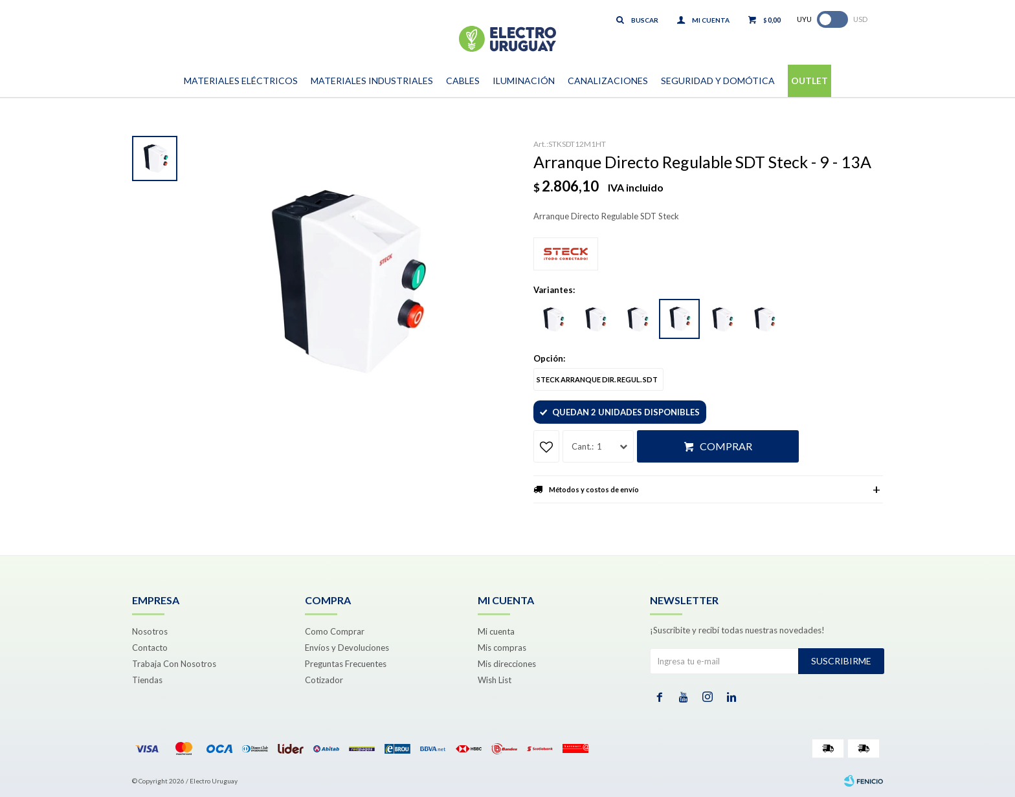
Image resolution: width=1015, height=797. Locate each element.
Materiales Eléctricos (241, 80)
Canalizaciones (608, 80)
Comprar (726, 446)
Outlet (809, 80)
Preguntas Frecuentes (345, 664)
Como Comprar (334, 631)
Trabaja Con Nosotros (174, 664)
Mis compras (502, 647)
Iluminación (524, 80)
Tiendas (147, 680)
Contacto (150, 647)
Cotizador (324, 680)
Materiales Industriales (372, 80)
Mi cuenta (496, 631)
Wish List (494, 680)
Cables (463, 80)
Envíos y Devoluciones (347, 647)
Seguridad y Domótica (718, 80)
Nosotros (150, 631)
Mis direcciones (507, 664)
